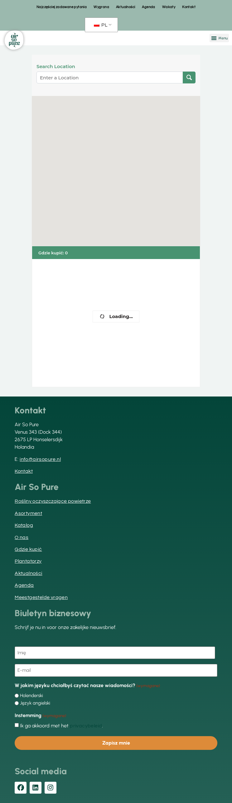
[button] (219, 38)
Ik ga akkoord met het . (61, 725)
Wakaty (168, 7)
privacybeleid (86, 725)
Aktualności (125, 7)
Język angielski (35, 703)
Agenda (148, 7)
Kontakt (189, 7)
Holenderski (31, 695)
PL (101, 24)
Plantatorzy (28, 561)
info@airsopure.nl (40, 459)
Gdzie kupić (28, 549)
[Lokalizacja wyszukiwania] (189, 77)
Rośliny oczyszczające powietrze (53, 501)
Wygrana (101, 7)
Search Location (55, 66)
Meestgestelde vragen (41, 597)
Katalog (24, 525)
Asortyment (28, 513)
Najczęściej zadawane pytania (61, 7)
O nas (21, 537)
